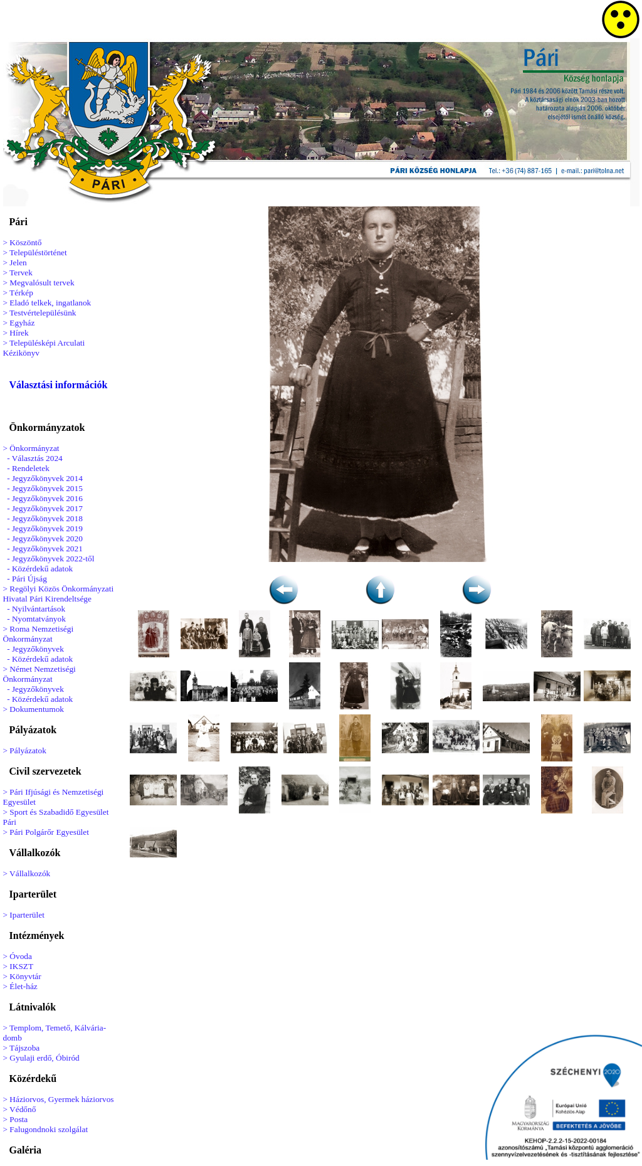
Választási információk (58, 384)
